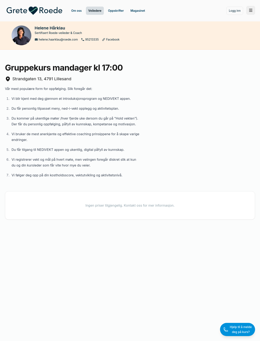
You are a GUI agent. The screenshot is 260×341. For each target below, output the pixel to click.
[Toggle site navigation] (250, 10)
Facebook (110, 39)
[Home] (34, 11)
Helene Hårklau (50, 28)
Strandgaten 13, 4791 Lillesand (38, 79)
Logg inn (235, 10)
